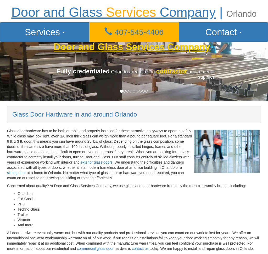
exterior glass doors (97, 162)
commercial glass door (95, 248)
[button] (133, 32)
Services (45, 32)
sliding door (16, 173)
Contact (223, 32)
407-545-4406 (133, 32)
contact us (140, 248)
